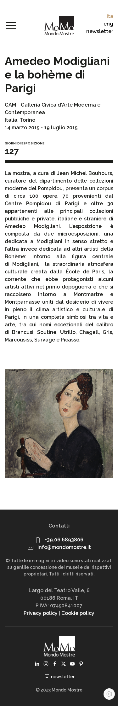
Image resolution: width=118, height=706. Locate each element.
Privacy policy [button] (41, 613)
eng (108, 24)
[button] (11, 26)
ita (110, 16)
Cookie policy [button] (77, 613)
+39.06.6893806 (64, 540)
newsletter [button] (99, 31)
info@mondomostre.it (64, 547)
